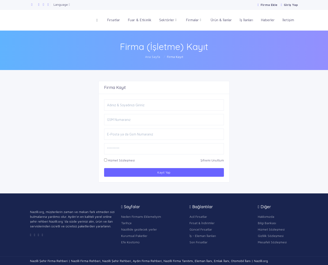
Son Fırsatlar (199, 242)
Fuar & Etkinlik (139, 20)
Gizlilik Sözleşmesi (271, 236)
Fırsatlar (113, 20)
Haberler (268, 20)
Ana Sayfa (152, 57)
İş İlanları (246, 20)
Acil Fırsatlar (198, 216)
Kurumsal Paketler (134, 236)
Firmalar (193, 20)
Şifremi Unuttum (212, 160)
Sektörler (168, 20)
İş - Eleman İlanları (203, 236)
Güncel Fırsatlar (201, 229)
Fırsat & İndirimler (202, 223)
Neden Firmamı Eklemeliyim (141, 216)
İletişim (288, 20)
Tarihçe (126, 223)
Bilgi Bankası (267, 223)
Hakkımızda (266, 216)
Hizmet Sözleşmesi (121, 160)
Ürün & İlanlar (221, 20)
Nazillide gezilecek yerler (139, 229)
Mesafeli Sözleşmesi (272, 242)
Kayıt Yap (164, 172)
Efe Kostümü (130, 242)
